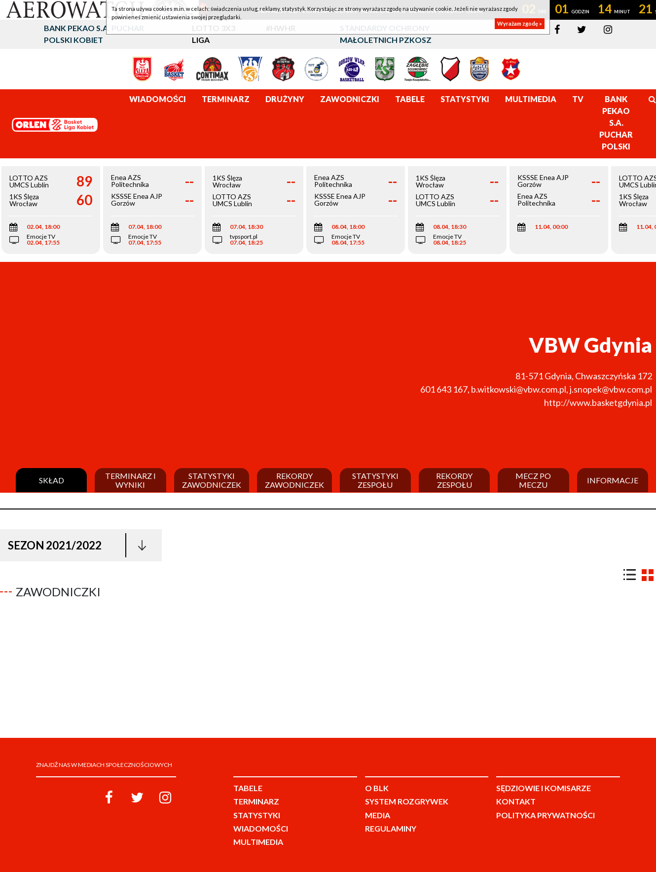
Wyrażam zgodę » (519, 23)
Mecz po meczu (533, 480)
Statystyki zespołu (375, 480)
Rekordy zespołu (454, 480)
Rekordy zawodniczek (294, 480)
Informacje (612, 480)
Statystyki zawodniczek (211, 480)
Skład (51, 480)
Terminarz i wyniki (130, 480)
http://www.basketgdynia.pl (598, 402)
